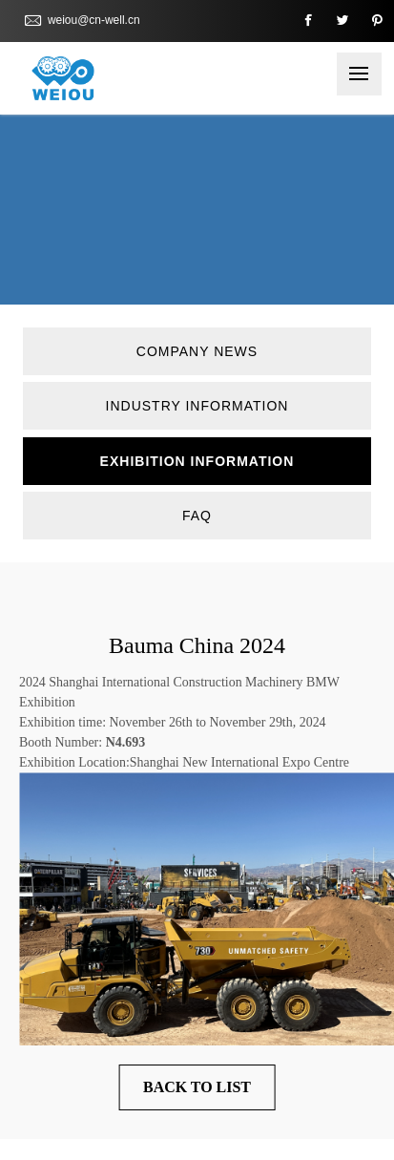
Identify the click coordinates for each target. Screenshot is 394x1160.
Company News (197, 351)
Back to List (197, 1087)
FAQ (197, 515)
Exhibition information (197, 461)
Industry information (197, 405)
